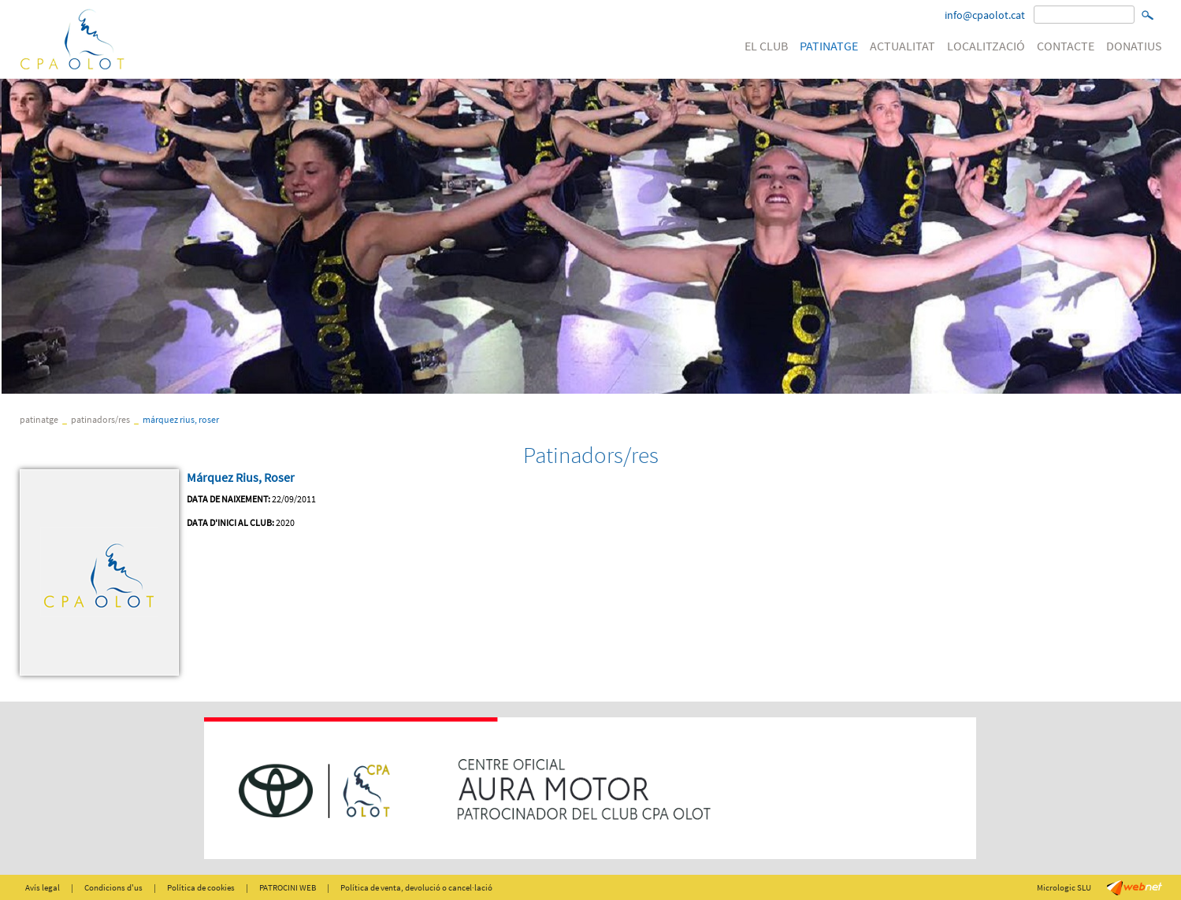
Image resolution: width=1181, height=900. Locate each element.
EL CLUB (766, 46)
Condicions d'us (113, 887)
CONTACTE (1065, 46)
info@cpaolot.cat (985, 15)
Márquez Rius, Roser (181, 419)
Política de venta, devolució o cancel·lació (416, 887)
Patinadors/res (100, 419)
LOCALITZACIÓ (986, 46)
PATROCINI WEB (287, 887)
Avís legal (42, 887)
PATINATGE (829, 46)
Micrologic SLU (1064, 887)
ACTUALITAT (902, 46)
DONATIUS (1134, 46)
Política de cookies (201, 887)
